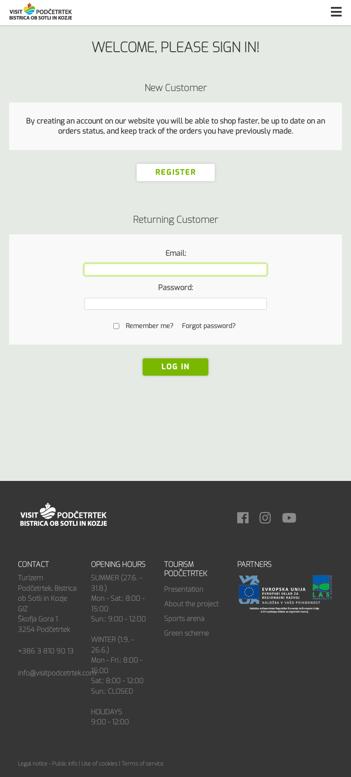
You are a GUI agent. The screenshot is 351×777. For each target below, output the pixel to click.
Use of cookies (99, 763)
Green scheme (186, 633)
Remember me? (149, 326)
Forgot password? (208, 326)
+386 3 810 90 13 (46, 651)
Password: (175, 287)
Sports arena (184, 618)
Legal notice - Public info (47, 763)
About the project (191, 604)
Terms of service (143, 763)
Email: (175, 253)
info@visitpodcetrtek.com (57, 673)
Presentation (183, 589)
